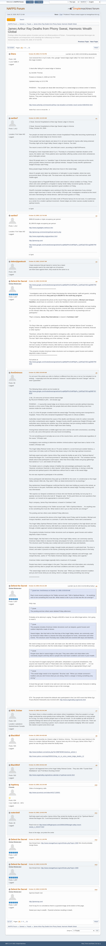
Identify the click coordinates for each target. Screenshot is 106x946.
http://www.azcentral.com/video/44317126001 (44, 792)
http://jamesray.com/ (36, 240)
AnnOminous (16, 373)
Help (82, 943)
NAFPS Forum (16, 8)
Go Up (9, 921)
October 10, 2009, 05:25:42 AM (38, 710)
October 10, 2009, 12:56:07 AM (38, 261)
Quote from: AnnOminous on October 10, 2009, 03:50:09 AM (51, 590)
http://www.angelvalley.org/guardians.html (43, 236)
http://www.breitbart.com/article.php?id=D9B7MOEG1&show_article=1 (53, 752)
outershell (15, 813)
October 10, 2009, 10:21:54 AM (38, 784)
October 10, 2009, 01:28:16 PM (38, 864)
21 (29, 48)
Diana (13, 54)
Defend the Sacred (19, 281)
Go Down (10, 47)
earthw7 (14, 118)
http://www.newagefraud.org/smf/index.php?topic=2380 (59, 843)
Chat (60, 14)
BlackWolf (15, 735)
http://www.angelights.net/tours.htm (41, 228)
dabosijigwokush (18, 261)
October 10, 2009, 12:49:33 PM (38, 812)
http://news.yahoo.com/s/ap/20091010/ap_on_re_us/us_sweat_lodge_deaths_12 (56, 756)
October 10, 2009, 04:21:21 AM (38, 586)
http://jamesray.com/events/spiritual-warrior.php (45, 232)
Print (96, 47)
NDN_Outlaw (16, 711)
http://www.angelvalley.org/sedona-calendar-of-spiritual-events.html (52, 775)
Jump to (69, 930)
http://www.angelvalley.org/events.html (73, 700)
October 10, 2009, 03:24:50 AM (38, 281)
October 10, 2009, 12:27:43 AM (38, 215)
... (27, 48)
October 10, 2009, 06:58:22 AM (38, 765)
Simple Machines (21, 943)
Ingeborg (15, 785)
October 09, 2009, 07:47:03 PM (38, 54)
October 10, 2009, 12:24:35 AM (38, 118)
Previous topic (83, 42)
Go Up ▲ (98, 943)
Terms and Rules (89, 943)
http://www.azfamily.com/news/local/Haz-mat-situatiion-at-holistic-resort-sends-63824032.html (61, 105)
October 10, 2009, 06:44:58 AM (38, 735)
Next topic (94, 42)
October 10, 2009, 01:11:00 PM (38, 839)
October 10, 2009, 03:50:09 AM (38, 372)
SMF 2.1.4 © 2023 (10, 943)
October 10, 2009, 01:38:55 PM (38, 889)
